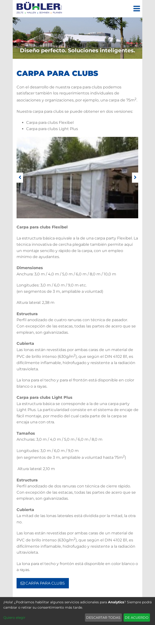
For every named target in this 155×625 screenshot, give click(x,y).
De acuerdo (137, 617)
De (15, 62)
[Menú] (136, 8)
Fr (42, 62)
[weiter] (135, 178)
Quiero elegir (14, 617)
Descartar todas (103, 617)
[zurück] (20, 178)
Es (33, 62)
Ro (51, 62)
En (25, 62)
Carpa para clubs (43, 583)
